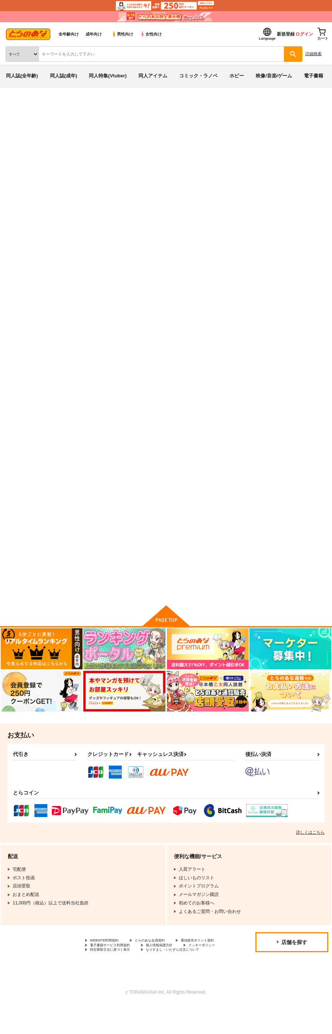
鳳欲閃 (293, 149)
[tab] (103, 223)
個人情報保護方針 (107, 965)
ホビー (236, 75)
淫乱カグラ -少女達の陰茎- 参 (278, 362)
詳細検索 (313, 53)
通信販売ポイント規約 (112, 958)
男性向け (122, 34)
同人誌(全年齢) (22, 75)
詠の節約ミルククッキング (197, 149)
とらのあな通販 (17, 106)
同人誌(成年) (63, 75)
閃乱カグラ (34, 135)
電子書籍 (313, 75)
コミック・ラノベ (198, 75)
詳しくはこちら (310, 844)
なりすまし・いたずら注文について (125, 977)
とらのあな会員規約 (164, 953)
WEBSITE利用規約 (109, 953)
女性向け (151, 34)
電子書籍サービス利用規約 (177, 958)
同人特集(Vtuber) (108, 75)
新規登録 (286, 34)
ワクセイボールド (250, 149)
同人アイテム (152, 75)
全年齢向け (68, 34)
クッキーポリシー (159, 965)
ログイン (304, 34)
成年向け (93, 34)
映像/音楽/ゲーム (274, 75)
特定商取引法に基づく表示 (116, 971)
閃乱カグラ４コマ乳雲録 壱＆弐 (110, 545)
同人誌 (44, 106)
